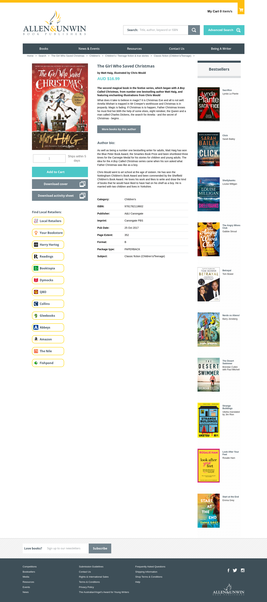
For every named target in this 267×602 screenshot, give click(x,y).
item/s (220, 11)
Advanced (220, 30)
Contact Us (176, 49)
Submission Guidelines (91, 566)
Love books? (33, 548)
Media (26, 576)
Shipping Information (146, 571)
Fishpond (46, 363)
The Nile (46, 351)
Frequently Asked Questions (150, 566)
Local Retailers (50, 221)
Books (43, 49)
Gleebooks (47, 316)
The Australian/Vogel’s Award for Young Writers (104, 592)
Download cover (56, 184)
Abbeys (45, 327)
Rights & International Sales (93, 576)
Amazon (46, 339)
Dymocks (46, 280)
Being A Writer (221, 49)
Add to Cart (55, 172)
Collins (45, 304)
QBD (43, 292)
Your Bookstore (51, 233)
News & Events (89, 49)
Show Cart (241, 8)
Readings (46, 256)
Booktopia (47, 268)
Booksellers (29, 571)
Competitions (30, 566)
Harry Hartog (49, 245)
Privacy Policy (86, 587)
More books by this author (119, 129)
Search (132, 30)
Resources (134, 49)
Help (137, 582)
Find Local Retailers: (47, 212)
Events (26, 587)
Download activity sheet (56, 196)
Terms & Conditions (89, 582)
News (26, 592)
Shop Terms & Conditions (148, 576)
